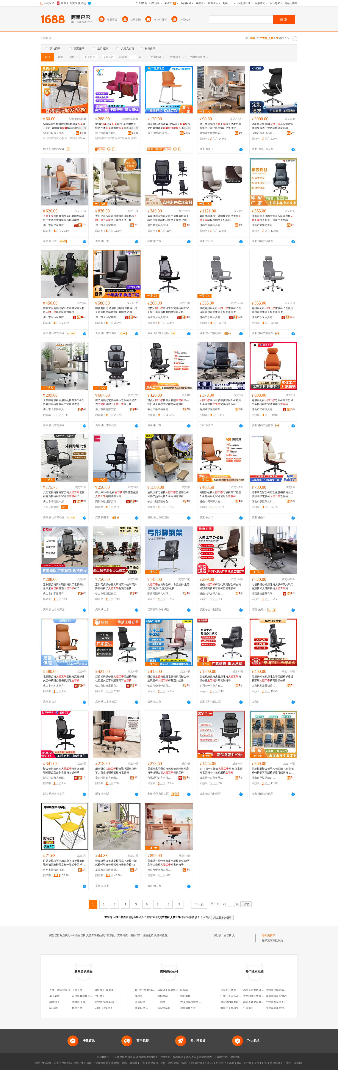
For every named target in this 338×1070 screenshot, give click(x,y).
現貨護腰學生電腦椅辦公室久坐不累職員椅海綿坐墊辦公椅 (168, 310)
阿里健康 (275, 1062)
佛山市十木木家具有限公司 (55, 685)
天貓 (124, 1062)
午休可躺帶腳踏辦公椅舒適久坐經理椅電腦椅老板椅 (220, 402)
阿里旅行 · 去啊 (157, 1062)
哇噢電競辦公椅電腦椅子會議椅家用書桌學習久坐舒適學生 (220, 310)
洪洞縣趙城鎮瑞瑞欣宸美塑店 (282, 989)
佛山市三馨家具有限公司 (263, 409)
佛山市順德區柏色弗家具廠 (159, 501)
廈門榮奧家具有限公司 (159, 225)
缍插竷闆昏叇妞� (53, 138)
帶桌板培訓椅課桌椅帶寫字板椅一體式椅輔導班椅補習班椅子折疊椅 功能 (116, 863)
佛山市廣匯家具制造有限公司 (263, 501)
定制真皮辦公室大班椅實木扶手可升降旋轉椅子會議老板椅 (116, 586)
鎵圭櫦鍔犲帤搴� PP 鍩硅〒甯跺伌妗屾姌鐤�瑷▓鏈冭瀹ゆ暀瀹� (168, 126)
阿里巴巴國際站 (63, 1062)
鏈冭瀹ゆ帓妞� (117, 138)
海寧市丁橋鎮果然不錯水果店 (237, 1008)
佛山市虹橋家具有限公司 (107, 685)
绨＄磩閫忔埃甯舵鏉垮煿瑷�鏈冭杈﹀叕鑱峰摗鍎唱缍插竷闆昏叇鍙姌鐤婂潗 (64, 126)
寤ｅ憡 (82, 128)
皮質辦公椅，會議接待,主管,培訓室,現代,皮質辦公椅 (168, 586)
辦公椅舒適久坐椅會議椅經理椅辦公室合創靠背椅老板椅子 (63, 770)
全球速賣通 (101, 1062)
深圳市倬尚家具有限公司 (211, 685)
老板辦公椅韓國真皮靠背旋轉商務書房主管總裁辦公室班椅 (272, 126)
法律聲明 (165, 1057)
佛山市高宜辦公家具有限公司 (107, 409)
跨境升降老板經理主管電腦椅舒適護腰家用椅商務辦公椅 (272, 678)
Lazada (298, 1062)
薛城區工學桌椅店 (168, 989)
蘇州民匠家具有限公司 (159, 593)
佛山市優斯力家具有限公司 (159, 869)
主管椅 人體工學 (233, 935)
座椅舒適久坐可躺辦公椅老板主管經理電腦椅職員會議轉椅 (63, 218)
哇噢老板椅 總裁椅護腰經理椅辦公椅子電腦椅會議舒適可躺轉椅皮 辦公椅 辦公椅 (116, 310)
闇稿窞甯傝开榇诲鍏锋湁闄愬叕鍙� (55, 133)
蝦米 (184, 1062)
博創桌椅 (185, 996)
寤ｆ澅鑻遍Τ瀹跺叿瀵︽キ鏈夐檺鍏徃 (107, 133)
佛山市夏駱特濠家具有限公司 (263, 225)
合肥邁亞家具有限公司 (159, 777)
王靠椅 (161, 1002)
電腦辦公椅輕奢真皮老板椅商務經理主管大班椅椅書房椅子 (168, 862)
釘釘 (264, 1062)
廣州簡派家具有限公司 (159, 317)
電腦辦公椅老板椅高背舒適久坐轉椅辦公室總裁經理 (272, 402)
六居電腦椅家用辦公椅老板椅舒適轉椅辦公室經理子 (63, 494)
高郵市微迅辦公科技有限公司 (107, 501)
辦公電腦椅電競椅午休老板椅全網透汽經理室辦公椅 (116, 402)
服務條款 (178, 1057)
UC (239, 1062)
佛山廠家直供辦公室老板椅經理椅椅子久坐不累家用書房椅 (272, 218)
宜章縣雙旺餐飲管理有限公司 (260, 996)
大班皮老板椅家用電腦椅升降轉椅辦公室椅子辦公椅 (116, 218)
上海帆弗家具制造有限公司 (263, 685)
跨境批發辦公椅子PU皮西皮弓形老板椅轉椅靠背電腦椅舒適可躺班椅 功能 (273, 771)
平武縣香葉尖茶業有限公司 (281, 1002)
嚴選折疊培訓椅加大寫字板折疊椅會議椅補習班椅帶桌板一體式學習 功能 (64, 863)
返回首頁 (205, 917)
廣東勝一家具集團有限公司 (211, 777)
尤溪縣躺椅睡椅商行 (191, 1002)
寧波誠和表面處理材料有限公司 (239, 1002)
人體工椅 (77, 989)
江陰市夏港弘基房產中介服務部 (239, 996)
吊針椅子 (100, 996)
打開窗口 (248, 1008)
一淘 (142, 1062)
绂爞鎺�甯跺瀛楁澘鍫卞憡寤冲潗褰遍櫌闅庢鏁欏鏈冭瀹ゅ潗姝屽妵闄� (115, 126)
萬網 (231, 1062)
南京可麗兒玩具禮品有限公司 (260, 1002)
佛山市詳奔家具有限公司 (211, 593)
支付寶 (247, 1062)
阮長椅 (184, 989)
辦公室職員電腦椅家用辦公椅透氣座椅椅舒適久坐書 (168, 678)
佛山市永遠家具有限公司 (55, 317)
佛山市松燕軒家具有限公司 (159, 685)
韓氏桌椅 (163, 996)
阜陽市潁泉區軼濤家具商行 (107, 869)
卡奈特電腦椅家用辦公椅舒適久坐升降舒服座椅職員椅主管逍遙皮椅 (63, 402)
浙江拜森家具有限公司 (55, 777)
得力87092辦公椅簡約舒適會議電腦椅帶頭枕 (116, 494)
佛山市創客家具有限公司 (55, 593)
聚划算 (133, 1062)
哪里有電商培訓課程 (254, 989)
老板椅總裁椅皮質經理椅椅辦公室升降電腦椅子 (220, 678)
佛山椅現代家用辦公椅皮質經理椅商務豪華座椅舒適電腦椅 (220, 586)
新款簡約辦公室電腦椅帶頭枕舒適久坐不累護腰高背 (116, 678)
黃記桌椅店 (164, 1008)
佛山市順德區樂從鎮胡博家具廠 (107, 593)
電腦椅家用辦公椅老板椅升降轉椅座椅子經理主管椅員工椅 (168, 770)
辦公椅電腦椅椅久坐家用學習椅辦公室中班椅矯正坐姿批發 (220, 126)
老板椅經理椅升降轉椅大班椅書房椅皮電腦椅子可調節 (220, 218)
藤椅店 (139, 996)
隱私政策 (191, 1057)
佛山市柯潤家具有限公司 (211, 501)
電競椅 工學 (79, 1002)
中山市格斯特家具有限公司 (159, 409)
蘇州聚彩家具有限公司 (211, 409)
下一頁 (199, 904)
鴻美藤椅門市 (188, 1008)
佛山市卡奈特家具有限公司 (55, 409)
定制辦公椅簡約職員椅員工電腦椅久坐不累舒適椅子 (63, 586)
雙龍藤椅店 (141, 1008)
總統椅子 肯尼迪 (104, 989)
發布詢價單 (268, 935)
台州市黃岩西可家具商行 (55, 869)
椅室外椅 (77, 1008)
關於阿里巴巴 (206, 1057)
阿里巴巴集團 (43, 1062)
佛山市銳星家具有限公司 (55, 225)
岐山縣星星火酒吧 (276, 996)
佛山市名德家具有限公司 (107, 225)
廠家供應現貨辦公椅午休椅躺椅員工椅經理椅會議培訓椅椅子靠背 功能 (168, 218)
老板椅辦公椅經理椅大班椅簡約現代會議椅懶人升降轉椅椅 (272, 586)
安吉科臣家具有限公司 (107, 777)
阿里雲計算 (195, 1062)
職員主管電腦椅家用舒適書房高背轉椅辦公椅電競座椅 (63, 310)
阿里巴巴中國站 (83, 1062)
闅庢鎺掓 (101, 138)
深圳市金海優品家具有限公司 (263, 133)
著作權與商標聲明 (146, 1057)
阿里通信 (221, 1062)
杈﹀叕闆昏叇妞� (74, 138)
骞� (83, 132)
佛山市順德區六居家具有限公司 (55, 501)
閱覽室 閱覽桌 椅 (104, 1002)
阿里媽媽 (173, 1062)
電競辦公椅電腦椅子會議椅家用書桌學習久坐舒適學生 (272, 310)
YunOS (209, 1062)
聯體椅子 (54, 1002)
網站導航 (235, 1057)
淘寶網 (115, 1062)
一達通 (287, 1062)
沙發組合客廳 (228, 989)
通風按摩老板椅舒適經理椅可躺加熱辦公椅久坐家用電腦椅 (168, 494)
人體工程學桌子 (104, 1008)
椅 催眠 (53, 1008)
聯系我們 (222, 1057)
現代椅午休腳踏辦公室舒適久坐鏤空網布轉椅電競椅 (168, 402)
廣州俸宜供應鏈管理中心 (211, 133)
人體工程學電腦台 (59, 989)
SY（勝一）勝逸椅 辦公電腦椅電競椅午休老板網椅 (221, 770)
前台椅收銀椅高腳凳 (83, 996)
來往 (256, 1062)
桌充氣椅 (54, 996)
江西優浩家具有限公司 (263, 593)
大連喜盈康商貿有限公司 (280, 1008)
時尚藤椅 (140, 1002)
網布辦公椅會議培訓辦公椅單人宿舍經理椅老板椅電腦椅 (116, 770)
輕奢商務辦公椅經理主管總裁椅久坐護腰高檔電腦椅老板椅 (272, 494)
